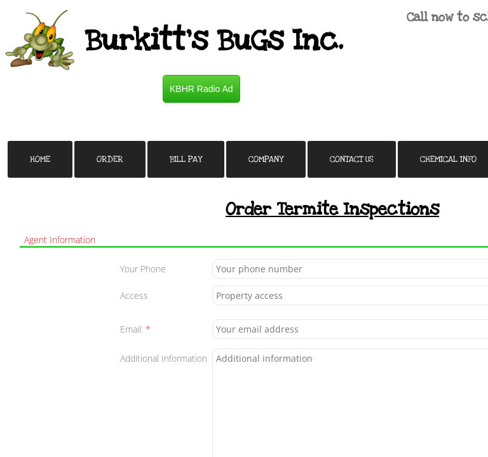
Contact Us (352, 159)
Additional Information (163, 358)
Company (265, 159)
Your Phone (143, 269)
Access (134, 295)
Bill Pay (186, 159)
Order (110, 159)
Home (40, 159)
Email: (135, 329)
